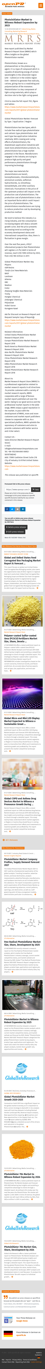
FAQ (3, 1360)
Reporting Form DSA (23, 1362)
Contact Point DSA (8, 1362)
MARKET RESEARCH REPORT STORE (16, 554)
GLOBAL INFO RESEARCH (12, 1093)
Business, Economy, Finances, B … (24, 1091)
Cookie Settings (36, 1362)
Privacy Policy (17, 1360)
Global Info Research (11, 1243)
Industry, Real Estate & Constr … (24, 853)
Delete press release (16, 527)
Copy (36, 489)
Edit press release (15, 532)
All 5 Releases (10, 840)
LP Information (9, 938)
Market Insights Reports (12, 856)
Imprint (8, 1360)
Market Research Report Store (28, 34)
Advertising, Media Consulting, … (23, 552)
